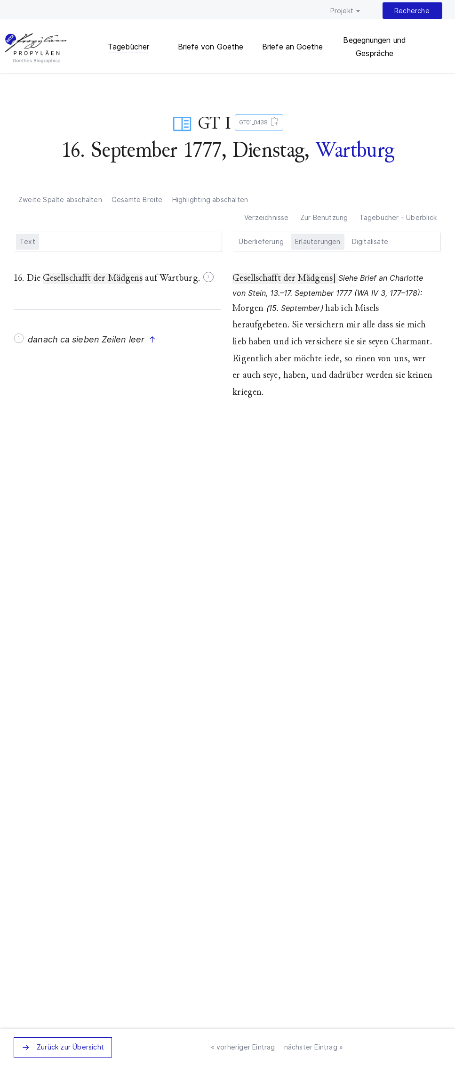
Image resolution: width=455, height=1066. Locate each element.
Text (27, 241)
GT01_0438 (257, 123)
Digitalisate (370, 241)
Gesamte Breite (137, 199)
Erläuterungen (318, 241)
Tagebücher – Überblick (398, 217)
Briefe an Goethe (292, 46)
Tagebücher (128, 46)
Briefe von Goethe (211, 46)
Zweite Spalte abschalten (60, 199)
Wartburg (354, 150)
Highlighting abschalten (210, 199)
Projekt (341, 11)
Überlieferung (261, 241)
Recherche (412, 11)
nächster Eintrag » (313, 1047)
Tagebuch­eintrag (182, 124)
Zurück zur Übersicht (70, 1047)
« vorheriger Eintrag (243, 1047)
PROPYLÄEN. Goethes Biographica (36, 49)
